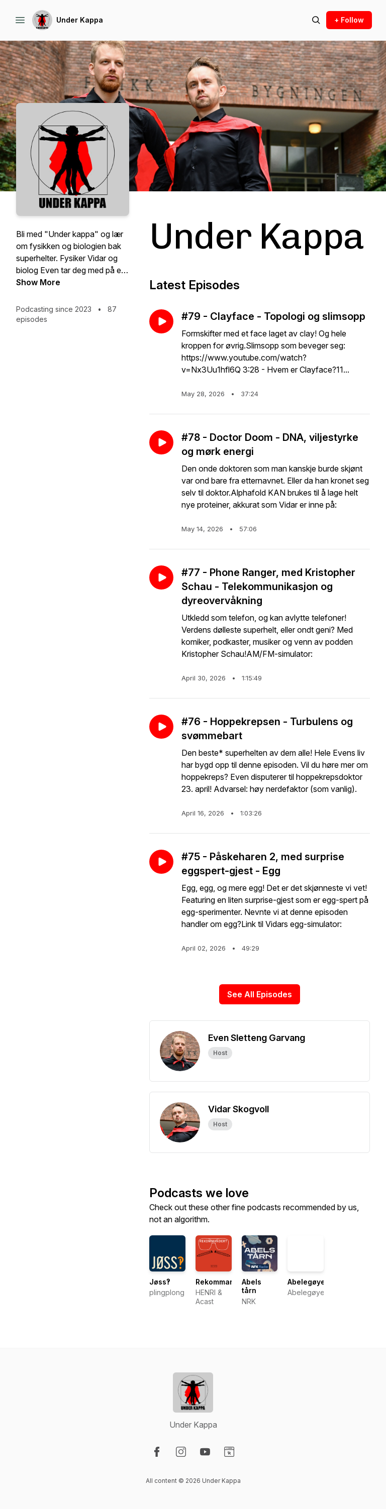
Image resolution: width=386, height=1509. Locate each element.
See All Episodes (259, 994)
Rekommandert (222, 1282)
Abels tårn (251, 1286)
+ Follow (349, 20)
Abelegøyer (307, 1282)
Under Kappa (79, 20)
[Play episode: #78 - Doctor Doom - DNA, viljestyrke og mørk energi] (161, 442)
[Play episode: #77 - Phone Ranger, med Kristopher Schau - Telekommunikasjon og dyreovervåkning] (161, 577)
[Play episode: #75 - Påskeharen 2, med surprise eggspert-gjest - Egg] (161, 862)
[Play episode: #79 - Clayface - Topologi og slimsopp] (161, 321)
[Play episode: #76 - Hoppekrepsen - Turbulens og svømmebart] (161, 727)
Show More (38, 282)
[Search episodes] (316, 20)
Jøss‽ (159, 1282)
